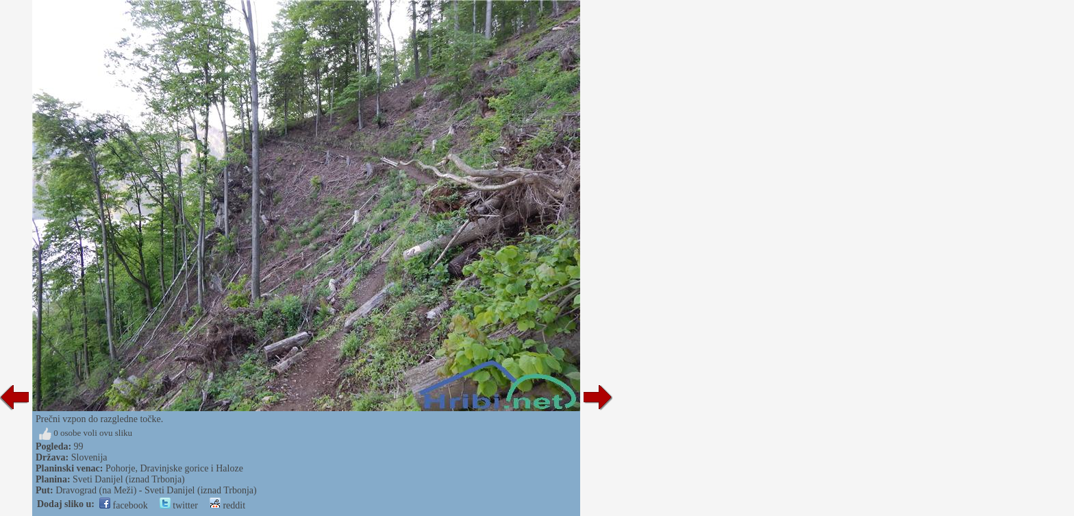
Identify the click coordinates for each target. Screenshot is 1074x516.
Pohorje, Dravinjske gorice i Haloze (174, 468)
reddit (227, 505)
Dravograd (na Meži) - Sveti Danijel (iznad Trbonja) (156, 490)
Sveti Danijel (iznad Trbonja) (129, 479)
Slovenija (89, 457)
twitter (179, 505)
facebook (123, 505)
